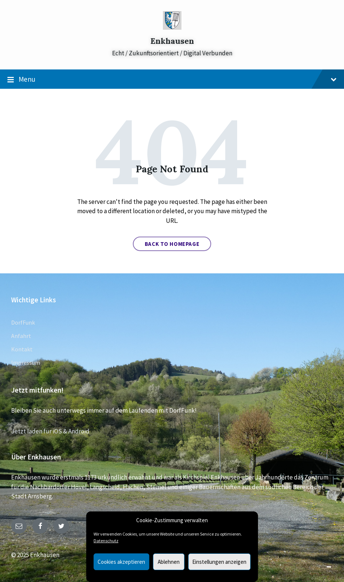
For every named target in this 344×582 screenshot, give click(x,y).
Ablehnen (169, 561)
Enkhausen (172, 41)
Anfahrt (21, 335)
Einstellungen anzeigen (219, 561)
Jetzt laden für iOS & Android (50, 431)
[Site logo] (172, 27)
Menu (172, 79)
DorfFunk (23, 322)
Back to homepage (172, 243)
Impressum (25, 362)
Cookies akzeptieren (121, 561)
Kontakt (22, 349)
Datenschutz (106, 540)
